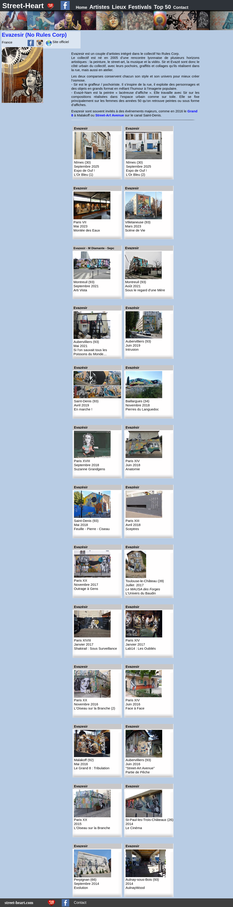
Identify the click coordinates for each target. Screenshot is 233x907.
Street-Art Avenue (109, 115)
